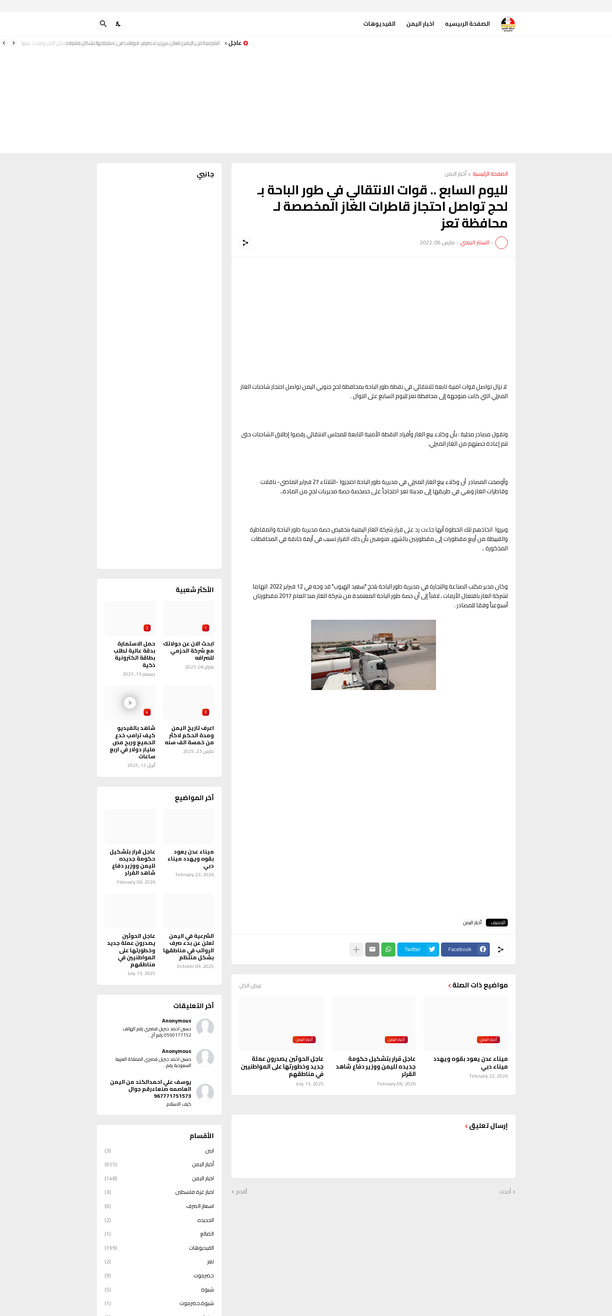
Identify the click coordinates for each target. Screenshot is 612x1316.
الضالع (159, 1234)
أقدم (241, 1192)
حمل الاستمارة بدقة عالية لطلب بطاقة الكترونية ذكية (134, 654)
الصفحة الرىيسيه (467, 23)
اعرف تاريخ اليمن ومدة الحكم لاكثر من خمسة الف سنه (189, 735)
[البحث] (103, 23)
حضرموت (159, 1275)
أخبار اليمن (455, 174)
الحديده (159, 1220)
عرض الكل (250, 985)
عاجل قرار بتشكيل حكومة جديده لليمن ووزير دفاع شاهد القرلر (376, 1066)
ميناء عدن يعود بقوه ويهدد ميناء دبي (470, 1062)
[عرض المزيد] (356, 950)
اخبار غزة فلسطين (159, 1192)
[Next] (4, 43)
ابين (159, 1151)
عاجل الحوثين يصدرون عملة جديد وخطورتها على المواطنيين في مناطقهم (282, 1066)
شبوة (159, 1289)
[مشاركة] (245, 243)
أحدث (505, 1192)
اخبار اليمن (420, 23)
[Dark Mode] (118, 23)
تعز (159, 1261)
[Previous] (14, 43)
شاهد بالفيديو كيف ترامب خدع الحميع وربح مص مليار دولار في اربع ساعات (132, 742)
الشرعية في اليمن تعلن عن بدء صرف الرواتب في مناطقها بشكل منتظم (188, 946)
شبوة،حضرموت (159, 1303)
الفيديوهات (379, 23)
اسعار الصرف (159, 1206)
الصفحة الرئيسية (490, 174)
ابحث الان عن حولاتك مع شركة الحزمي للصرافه (188, 651)
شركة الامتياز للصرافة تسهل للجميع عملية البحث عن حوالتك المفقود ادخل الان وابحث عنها (122, 42)
